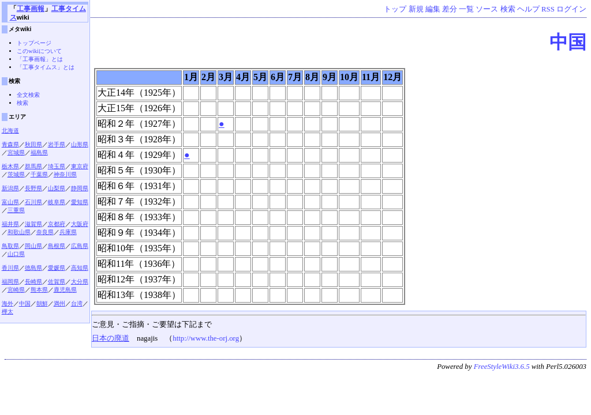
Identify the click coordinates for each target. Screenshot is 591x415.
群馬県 (33, 166)
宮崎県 (16, 289)
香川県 (10, 268)
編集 (432, 9)
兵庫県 (68, 232)
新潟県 (10, 188)
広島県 (79, 246)
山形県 (79, 144)
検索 (507, 9)
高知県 (79, 268)
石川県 (33, 202)
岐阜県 (56, 202)
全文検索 (28, 95)
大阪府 (79, 224)
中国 (567, 42)
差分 (449, 9)
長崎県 (33, 281)
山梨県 (56, 188)
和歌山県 (19, 232)
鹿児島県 (65, 289)
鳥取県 (10, 246)
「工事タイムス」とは (45, 67)
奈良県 (45, 232)
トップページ (34, 43)
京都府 (56, 224)
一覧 (466, 9)
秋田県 (33, 144)
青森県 (10, 144)
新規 (416, 9)
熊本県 (39, 289)
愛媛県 (56, 268)
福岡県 (10, 281)
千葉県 (39, 174)
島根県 (56, 246)
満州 (59, 303)
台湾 (77, 303)
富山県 (10, 202)
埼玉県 (56, 166)
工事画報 (30, 8)
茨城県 (16, 174)
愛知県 (79, 202)
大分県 (79, 281)
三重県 (16, 210)
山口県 (16, 254)
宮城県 (16, 152)
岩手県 (56, 144)
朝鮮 (42, 303)
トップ (395, 9)
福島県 (39, 152)
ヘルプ (528, 9)
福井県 (10, 224)
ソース (487, 9)
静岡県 (79, 188)
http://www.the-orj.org (206, 338)
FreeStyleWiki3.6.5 (502, 367)
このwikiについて (39, 51)
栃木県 (10, 166)
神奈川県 (65, 174)
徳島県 (33, 268)
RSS (548, 9)
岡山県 (33, 246)
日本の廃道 (110, 338)
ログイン (571, 9)
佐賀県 (56, 281)
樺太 (7, 311)
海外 (7, 303)
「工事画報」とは (40, 59)
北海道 (10, 130)
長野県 (33, 188)
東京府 (79, 166)
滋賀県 (33, 224)
